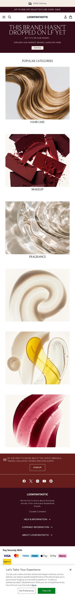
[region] (37, 580)
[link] (65, 17)
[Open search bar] (9, 17)
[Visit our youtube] (44, 481)
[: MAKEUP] (37, 163)
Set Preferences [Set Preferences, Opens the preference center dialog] (26, 591)
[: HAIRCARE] (37, 96)
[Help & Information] (37, 519)
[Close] (70, 570)
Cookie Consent (37, 511)
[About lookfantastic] (37, 535)
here (34, 585)
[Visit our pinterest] (51, 481)
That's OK (46, 591)
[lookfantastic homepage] (37, 17)
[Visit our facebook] (24, 481)
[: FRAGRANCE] (37, 231)
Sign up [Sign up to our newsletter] (37, 467)
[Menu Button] (4, 17)
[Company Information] (37, 527)
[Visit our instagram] (37, 481)
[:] (37, 296)
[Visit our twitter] (31, 481)
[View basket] (70, 17)
